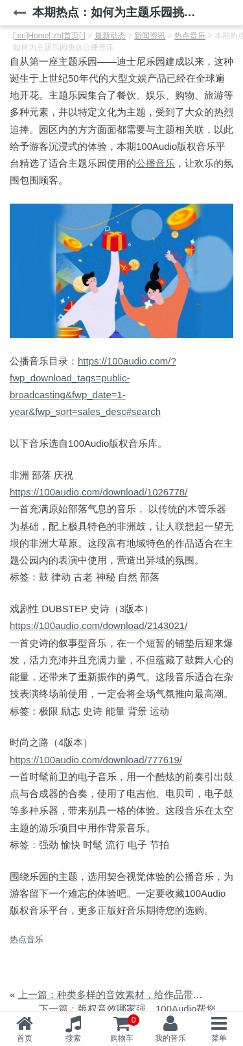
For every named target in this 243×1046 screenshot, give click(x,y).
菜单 (219, 1038)
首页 (24, 1038)
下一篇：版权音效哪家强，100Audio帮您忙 (132, 1008)
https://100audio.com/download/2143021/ (98, 625)
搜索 (73, 1038)
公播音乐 (155, 163)
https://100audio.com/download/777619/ (96, 759)
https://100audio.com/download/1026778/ (98, 491)
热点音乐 (26, 939)
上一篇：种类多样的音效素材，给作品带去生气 (120, 994)
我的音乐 (170, 1038)
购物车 (125, 1028)
